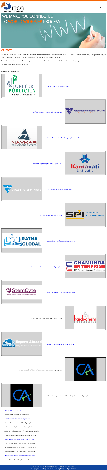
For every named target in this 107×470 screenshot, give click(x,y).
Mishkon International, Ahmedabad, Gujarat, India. (19, 456)
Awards (51, 466)
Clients (56, 466)
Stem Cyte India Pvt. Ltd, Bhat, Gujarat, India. (61, 292)
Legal (72, 466)
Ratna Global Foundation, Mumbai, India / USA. (61, 241)
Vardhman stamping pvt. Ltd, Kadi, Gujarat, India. (47, 112)
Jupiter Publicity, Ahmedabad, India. (58, 86)
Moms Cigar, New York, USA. (13, 410)
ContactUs (67, 466)
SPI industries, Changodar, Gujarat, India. (50, 215)
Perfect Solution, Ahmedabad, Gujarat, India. (17, 419)
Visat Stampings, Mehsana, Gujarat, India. (60, 189)
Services (45, 466)
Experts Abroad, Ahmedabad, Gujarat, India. (60, 344)
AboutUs (39, 466)
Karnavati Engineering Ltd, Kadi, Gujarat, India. (48, 163)
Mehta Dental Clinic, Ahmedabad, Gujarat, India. (19, 439)
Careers (61, 466)
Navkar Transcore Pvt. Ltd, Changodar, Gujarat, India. (63, 138)
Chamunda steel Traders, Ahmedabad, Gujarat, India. (46, 267)
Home (35, 466)
